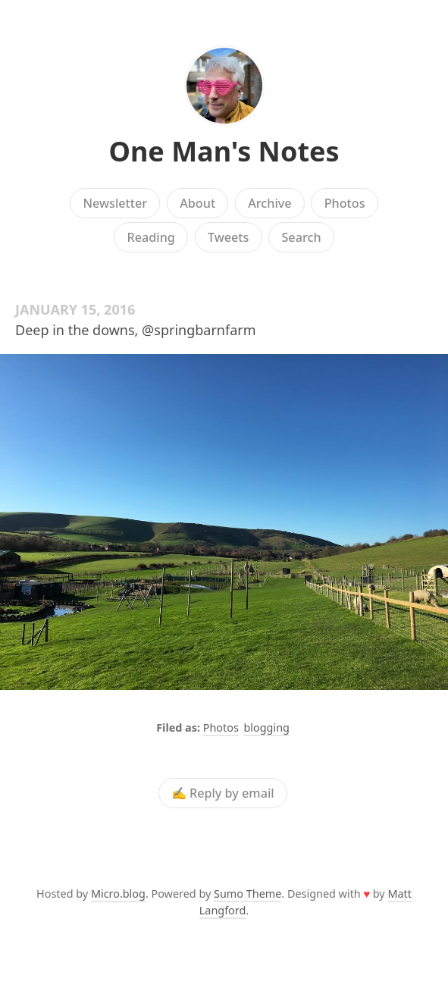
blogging (266, 727)
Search (301, 237)
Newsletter (115, 203)
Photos (344, 203)
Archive (269, 203)
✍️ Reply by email (222, 793)
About (197, 203)
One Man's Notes (223, 151)
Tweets (228, 237)
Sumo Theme (247, 893)
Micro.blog (118, 893)
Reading (150, 237)
